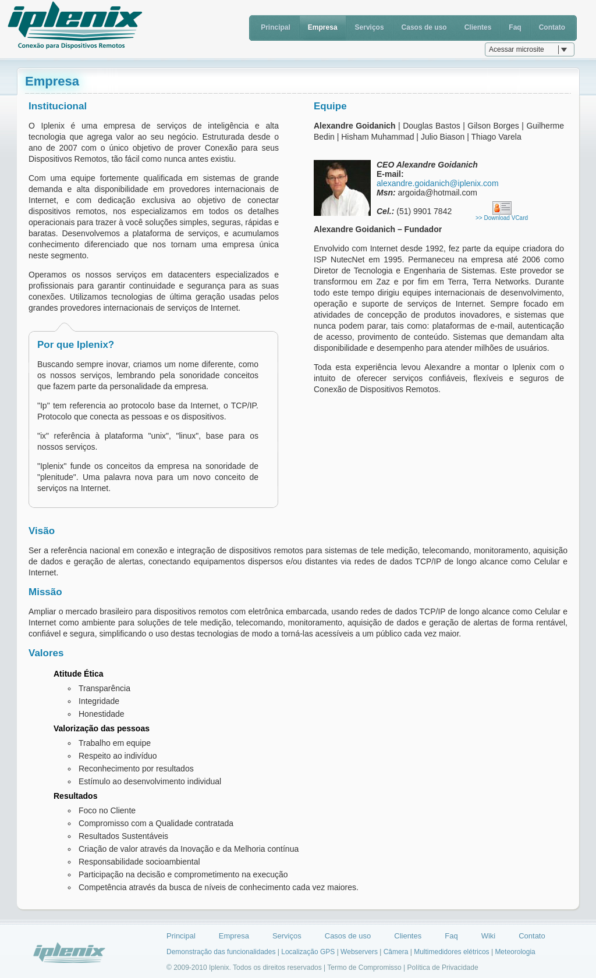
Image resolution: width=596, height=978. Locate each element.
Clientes (478, 27)
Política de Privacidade (442, 967)
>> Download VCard (502, 218)
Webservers (359, 952)
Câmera (396, 952)
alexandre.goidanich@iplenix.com (438, 183)
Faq (515, 27)
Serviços (369, 27)
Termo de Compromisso (364, 967)
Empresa (323, 27)
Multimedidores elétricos (451, 952)
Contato (552, 27)
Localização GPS (308, 952)
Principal (275, 27)
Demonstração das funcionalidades (220, 952)
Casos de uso (424, 27)
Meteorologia (515, 952)
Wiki (488, 935)
